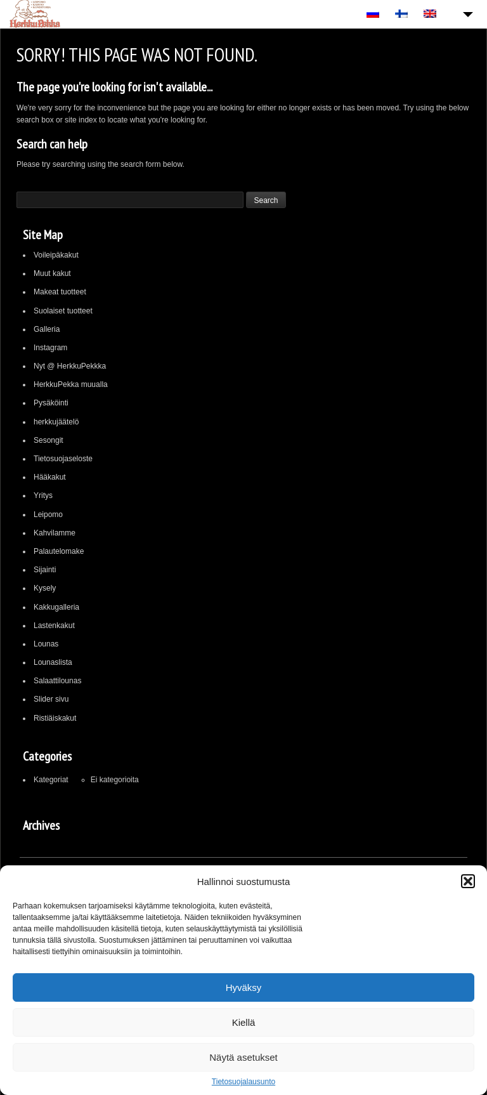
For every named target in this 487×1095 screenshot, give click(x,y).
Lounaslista (53, 662)
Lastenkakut (54, 625)
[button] (468, 881)
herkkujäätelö (56, 421)
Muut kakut (52, 273)
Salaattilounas (57, 680)
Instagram (50, 347)
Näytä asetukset (243, 1057)
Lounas (46, 643)
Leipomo (48, 514)
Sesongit (48, 440)
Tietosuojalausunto (243, 1081)
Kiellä (244, 1022)
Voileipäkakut (56, 255)
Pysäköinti (51, 402)
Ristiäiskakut (55, 718)
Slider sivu (51, 699)
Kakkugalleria (56, 607)
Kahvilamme (54, 532)
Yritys (43, 495)
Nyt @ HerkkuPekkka (70, 366)
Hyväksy (244, 987)
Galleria (47, 329)
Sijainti (45, 569)
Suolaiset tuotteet (63, 310)
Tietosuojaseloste (63, 458)
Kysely (45, 588)
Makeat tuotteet (60, 291)
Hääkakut (50, 477)
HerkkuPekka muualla (71, 384)
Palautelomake (59, 551)
